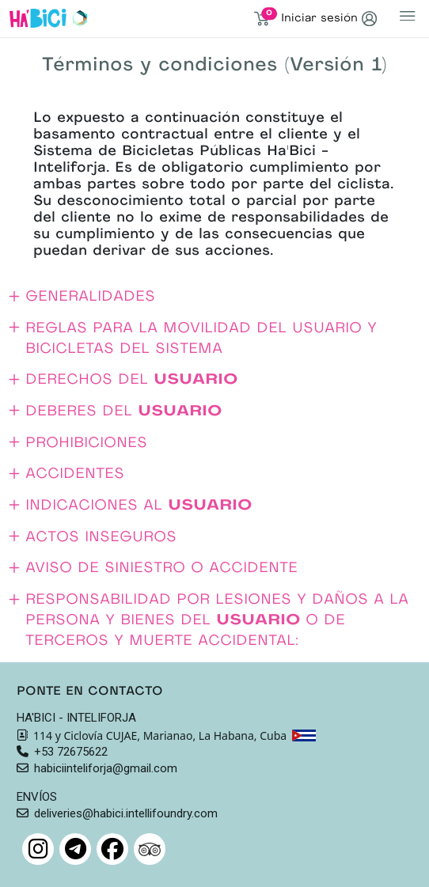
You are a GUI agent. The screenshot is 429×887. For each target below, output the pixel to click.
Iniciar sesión (329, 18)
